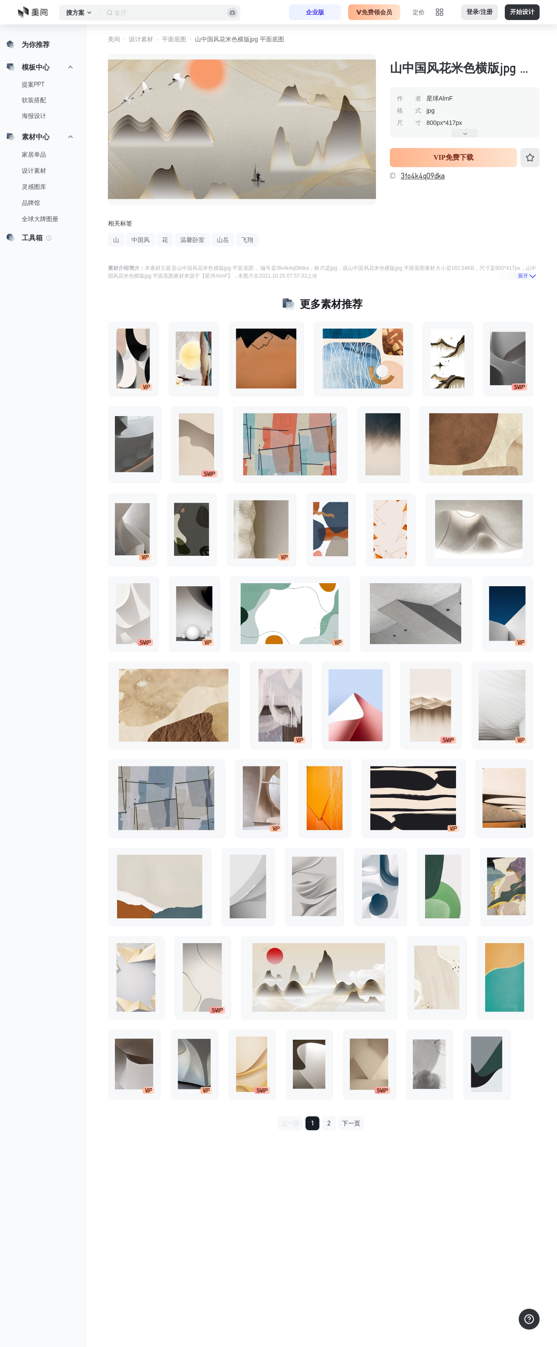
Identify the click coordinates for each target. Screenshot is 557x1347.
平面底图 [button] (174, 39)
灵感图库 (34, 186)
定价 (419, 12)
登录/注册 (479, 12)
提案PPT (33, 84)
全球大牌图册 (40, 219)
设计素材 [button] (141, 39)
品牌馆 (31, 202)
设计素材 (34, 170)
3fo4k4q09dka (423, 176)
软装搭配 (34, 100)
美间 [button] (114, 39)
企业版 (315, 12)
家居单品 (34, 154)
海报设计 (34, 115)
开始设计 (522, 12)
